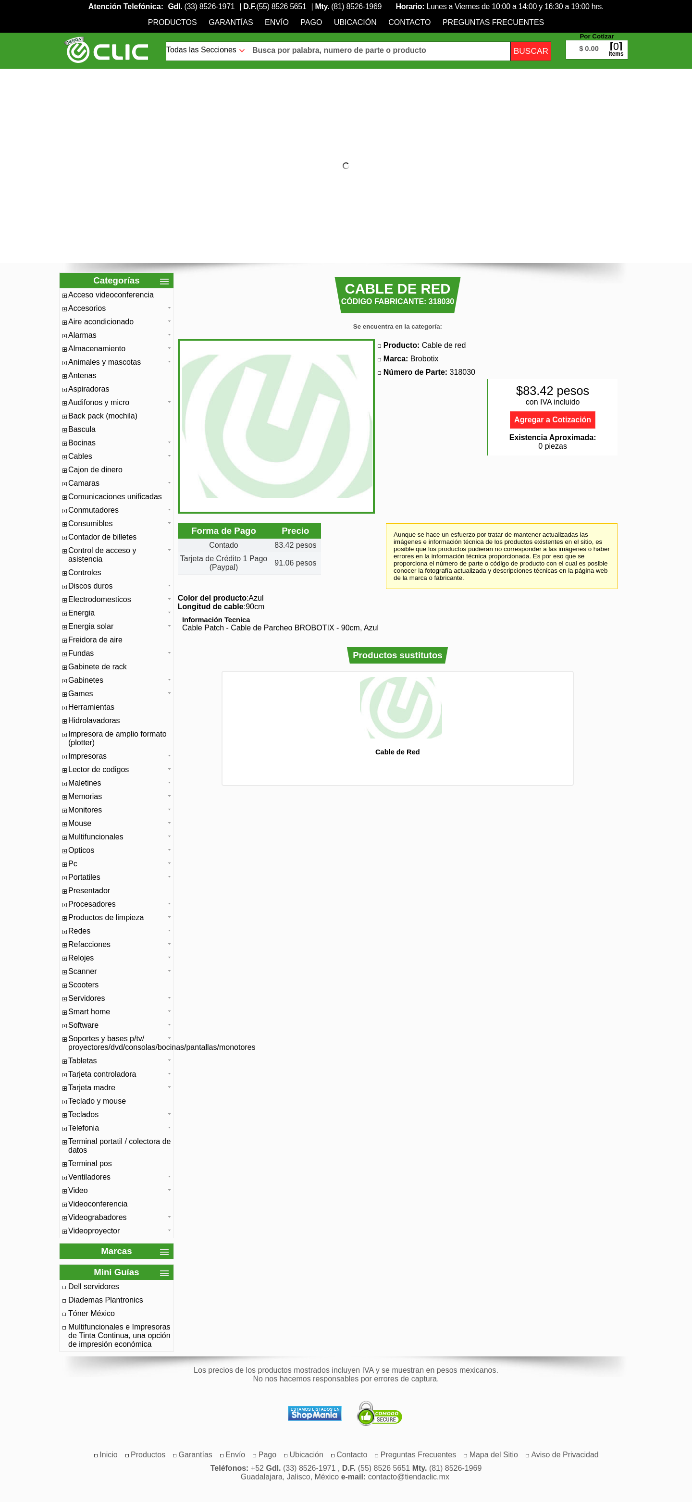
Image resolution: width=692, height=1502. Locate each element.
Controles (84, 572)
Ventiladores (89, 1177)
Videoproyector (94, 1231)
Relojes (81, 958)
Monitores (85, 810)
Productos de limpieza (106, 917)
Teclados (83, 1114)
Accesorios (87, 308)
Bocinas (82, 443)
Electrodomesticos (99, 599)
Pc (72, 864)
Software (83, 1025)
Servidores (86, 998)
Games (80, 693)
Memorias (85, 796)
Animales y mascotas (104, 362)
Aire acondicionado (101, 322)
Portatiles (84, 877)
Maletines (84, 783)
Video (78, 1190)
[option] (397, 716)
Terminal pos (90, 1163)
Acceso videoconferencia (111, 295)
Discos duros (90, 586)
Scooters (83, 985)
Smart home (89, 1012)
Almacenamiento (96, 349)
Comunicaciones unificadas (115, 496)
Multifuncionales (96, 837)
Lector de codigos (98, 769)
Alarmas (82, 335)
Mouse (79, 823)
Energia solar (90, 626)
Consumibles (90, 523)
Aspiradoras (88, 389)
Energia (81, 613)
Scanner (82, 971)
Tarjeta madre (91, 1087)
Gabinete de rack (97, 667)
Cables (80, 456)
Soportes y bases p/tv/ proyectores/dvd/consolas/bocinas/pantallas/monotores (119, 1042)
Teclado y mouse (97, 1101)
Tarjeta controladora (102, 1074)
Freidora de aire (95, 640)
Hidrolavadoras (94, 720)
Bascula (82, 429)
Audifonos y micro (98, 402)
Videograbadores (97, 1217)
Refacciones (89, 944)
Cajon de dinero (95, 470)
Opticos (81, 850)
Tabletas (82, 1061)
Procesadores (92, 904)
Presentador (89, 890)
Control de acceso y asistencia (102, 554)
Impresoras (87, 756)
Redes (79, 931)
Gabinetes (85, 680)
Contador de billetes (102, 537)
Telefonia (83, 1128)
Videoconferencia (97, 1204)
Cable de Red (397, 752)
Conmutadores (93, 510)
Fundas (81, 653)
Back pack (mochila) (102, 416)
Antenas (82, 375)
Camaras (83, 483)
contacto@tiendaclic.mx (408, 1477)
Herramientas (91, 707)
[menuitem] (172, 22)
